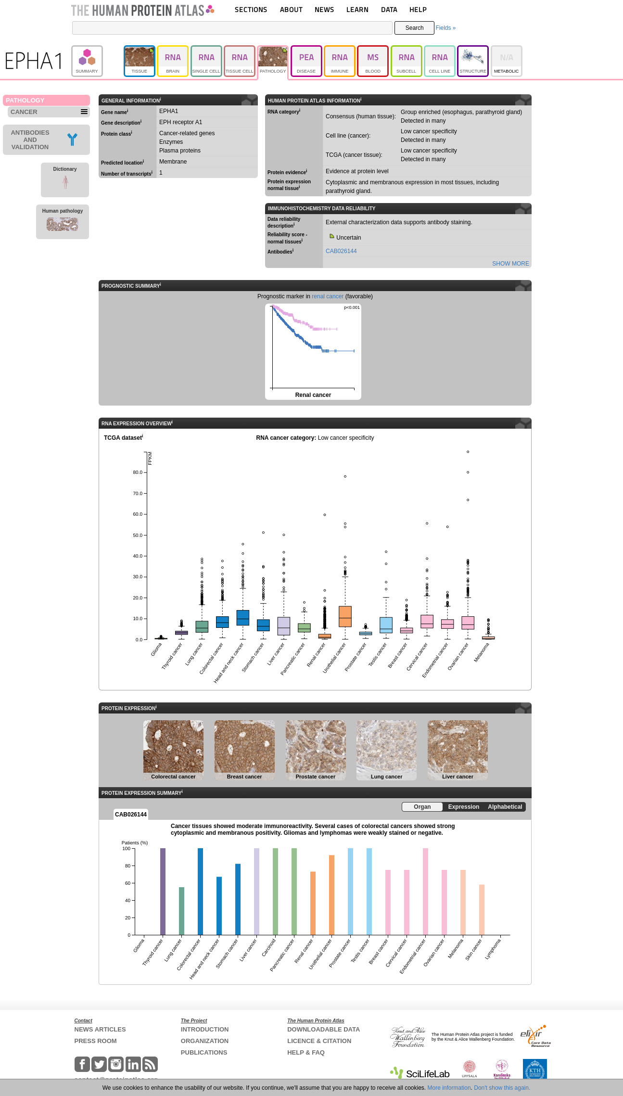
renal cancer (327, 296)
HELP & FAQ (306, 1052)
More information (449, 1087)
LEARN (357, 9)
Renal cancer (312, 351)
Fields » (445, 28)
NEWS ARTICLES (100, 1029)
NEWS (324, 9)
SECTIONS (251, 9)
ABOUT (291, 9)
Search (415, 28)
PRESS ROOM (96, 1041)
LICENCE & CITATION (319, 1041)
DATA (389, 9)
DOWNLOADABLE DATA (323, 1029)
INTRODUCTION (205, 1029)
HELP (418, 9)
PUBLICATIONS (204, 1052)
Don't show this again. (502, 1087)
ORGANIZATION (205, 1041)
